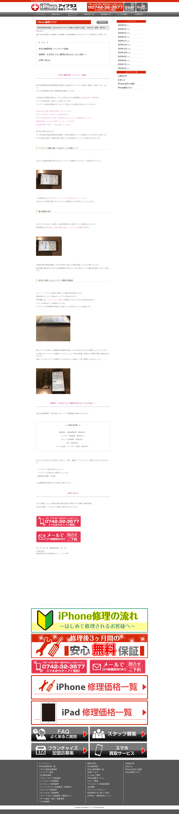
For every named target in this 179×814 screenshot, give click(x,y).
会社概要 (91, 787)
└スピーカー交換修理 (48, 790)
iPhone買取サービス (95, 778)
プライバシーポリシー (96, 790)
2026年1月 (122, 41)
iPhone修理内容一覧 (47, 766)
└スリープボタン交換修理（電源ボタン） (56, 796)
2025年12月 (122, 45)
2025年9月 (122, 57)
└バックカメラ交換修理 (49, 781)
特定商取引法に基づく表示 (98, 793)
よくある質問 (122, 14)
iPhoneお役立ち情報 (126, 84)
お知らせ (121, 80)
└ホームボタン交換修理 (49, 793)
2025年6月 (122, 68)
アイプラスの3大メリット (72, 14)
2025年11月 (122, 49)
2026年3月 (122, 33)
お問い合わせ (44, 60)
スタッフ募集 (92, 781)
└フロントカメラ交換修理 (49, 778)
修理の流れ (56, 14)
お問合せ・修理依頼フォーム (99, 796)
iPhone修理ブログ (125, 88)
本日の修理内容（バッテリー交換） (54, 49)
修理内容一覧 (89, 14)
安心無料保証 (92, 766)
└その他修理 (44, 801)
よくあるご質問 (93, 775)
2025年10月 (122, 53)
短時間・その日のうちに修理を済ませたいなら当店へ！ (63, 54)
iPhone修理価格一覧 (95, 769)
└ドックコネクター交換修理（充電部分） (56, 787)
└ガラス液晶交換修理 (48, 769)
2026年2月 (122, 37)
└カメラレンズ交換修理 (49, 784)
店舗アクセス (92, 772)
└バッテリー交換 (46, 772)
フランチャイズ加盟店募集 (98, 784)
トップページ (39, 14)
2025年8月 (122, 60)
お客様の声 (139, 14)
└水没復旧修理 (45, 775)
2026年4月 (122, 29)
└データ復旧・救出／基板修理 (51, 799)
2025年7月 (122, 64)
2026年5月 (122, 25)
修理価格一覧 (106, 14)
